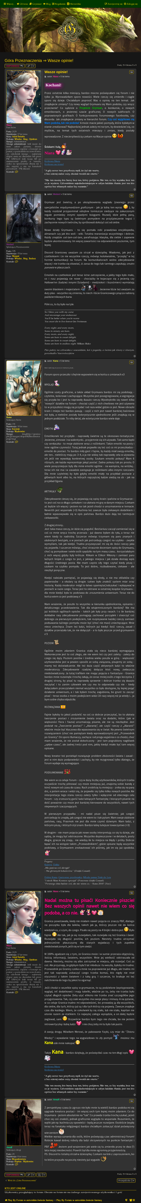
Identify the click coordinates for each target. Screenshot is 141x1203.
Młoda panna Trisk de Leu (97, 877)
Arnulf (9, 1147)
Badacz (32, 258)
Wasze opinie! (60, 60)
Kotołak (16, 429)
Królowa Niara (52, 161)
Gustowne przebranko (70, 877)
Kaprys (48, 864)
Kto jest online (15, 1188)
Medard (10, 244)
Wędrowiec (19, 431)
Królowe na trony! (54, 164)
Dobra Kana (50, 877)
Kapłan (17, 1161)
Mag (25, 139)
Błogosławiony (19, 1159)
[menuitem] (22, 3)
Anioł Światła (18, 136)
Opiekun (33, 139)
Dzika (56, 864)
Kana (8, 417)
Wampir (15, 256)
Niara (9, 125)
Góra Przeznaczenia (23, 60)
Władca (18, 139)
